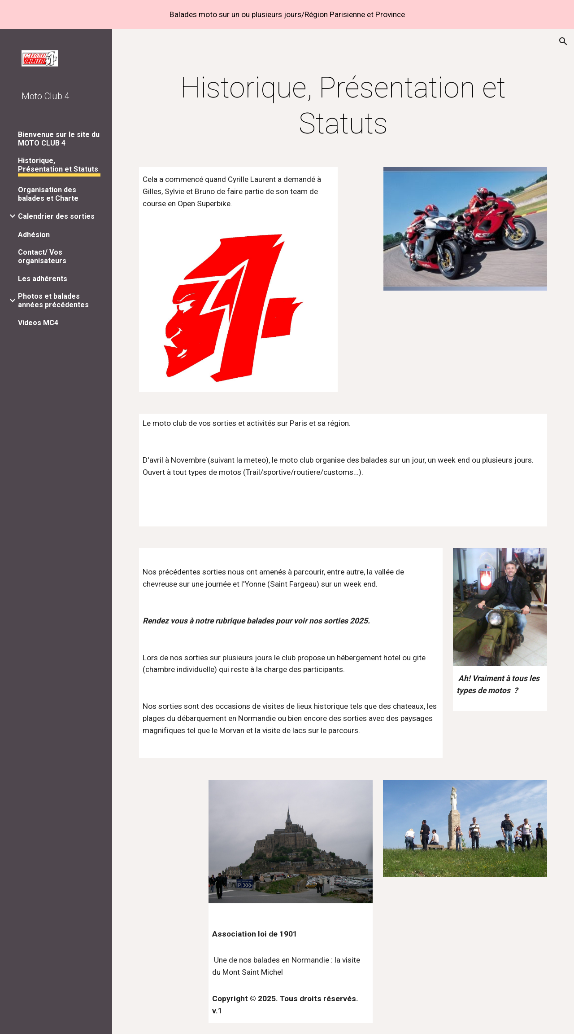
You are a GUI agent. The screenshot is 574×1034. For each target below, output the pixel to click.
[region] (287, 14)
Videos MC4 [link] (38, 322)
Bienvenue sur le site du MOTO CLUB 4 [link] (59, 138)
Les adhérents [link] (42, 278)
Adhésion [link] (34, 234)
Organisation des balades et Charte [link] (48, 194)
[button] (563, 41)
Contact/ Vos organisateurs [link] (42, 256)
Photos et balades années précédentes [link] (53, 300)
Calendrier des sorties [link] (56, 216)
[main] (343, 106)
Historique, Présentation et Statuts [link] (58, 164)
